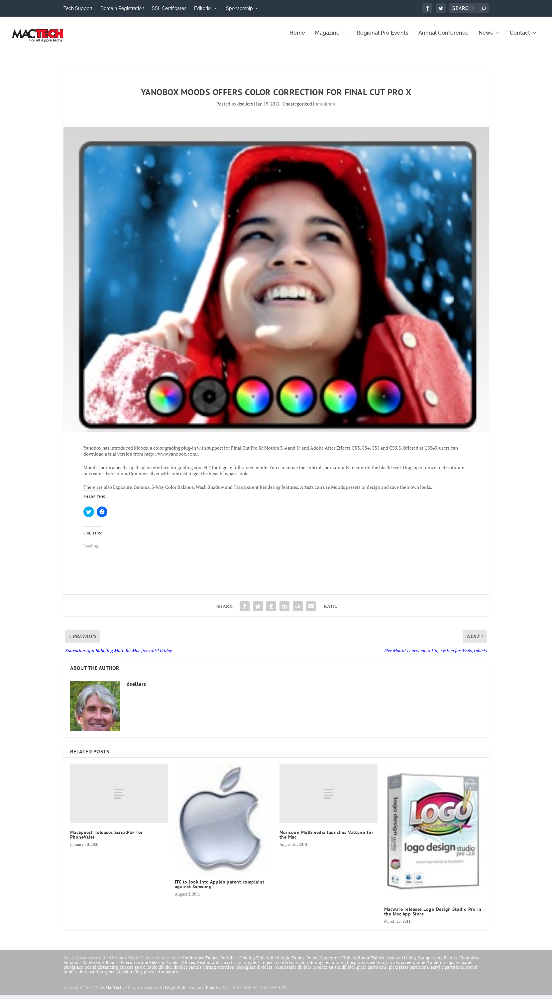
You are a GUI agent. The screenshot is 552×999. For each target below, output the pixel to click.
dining (316, 967)
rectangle (247, 967)
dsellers (245, 108)
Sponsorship (239, 8)
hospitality (357, 967)
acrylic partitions (447, 971)
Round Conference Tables (331, 962)
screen (407, 967)
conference (287, 967)
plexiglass (73, 971)
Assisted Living (401, 962)
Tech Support (78, 8)
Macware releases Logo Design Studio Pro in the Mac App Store (433, 915)
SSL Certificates (169, 8)
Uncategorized (297, 108)
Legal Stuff (175, 991)
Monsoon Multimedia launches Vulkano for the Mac (326, 838)
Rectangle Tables (287, 962)
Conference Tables (200, 962)
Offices (188, 967)
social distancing (101, 971)
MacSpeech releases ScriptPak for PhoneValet (106, 838)
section (377, 967)
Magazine (327, 37)
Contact (520, 37)
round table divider (293, 971)
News (486, 37)
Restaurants (209, 967)
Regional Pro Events (382, 37)
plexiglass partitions (409, 971)
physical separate (161, 976)
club (304, 967)
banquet (266, 967)
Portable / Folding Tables (244, 962)
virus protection (218, 971)
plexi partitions (372, 971)
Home (297, 37)
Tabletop (436, 967)
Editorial (203, 8)
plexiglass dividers (254, 971)
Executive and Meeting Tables (150, 967)
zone (420, 967)
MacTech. (114, 991)
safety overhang (91, 976)
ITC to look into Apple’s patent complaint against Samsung (220, 888)
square (453, 967)
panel (467, 967)
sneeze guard (133, 971)
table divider (160, 971)
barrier (392, 967)
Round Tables (371, 962)
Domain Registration (122, 8)
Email (211, 991)
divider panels (187, 971)
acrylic (229, 967)
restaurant (334, 967)
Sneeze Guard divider (334, 971)
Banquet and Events (437, 962)
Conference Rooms (100, 967)
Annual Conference (443, 37)
